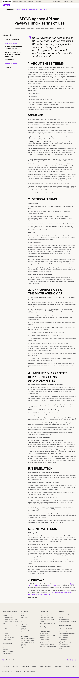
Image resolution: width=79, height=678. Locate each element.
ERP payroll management (27, 640)
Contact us (61, 648)
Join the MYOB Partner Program (48, 646)
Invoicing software (7, 653)
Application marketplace (65, 614)
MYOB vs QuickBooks (8, 637)
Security (74, 666)
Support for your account (65, 628)
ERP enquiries (24, 647)
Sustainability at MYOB (64, 646)
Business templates (64, 631)
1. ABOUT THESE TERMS (12, 39)
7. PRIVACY (8, 67)
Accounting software (7, 646)
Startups (23, 626)
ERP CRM (23, 644)
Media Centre (25, 666)
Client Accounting (44, 641)
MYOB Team (24, 617)
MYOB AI (4, 628)
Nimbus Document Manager (47, 644)
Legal (67, 666)
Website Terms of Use (45, 666)
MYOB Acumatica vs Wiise (47, 615)
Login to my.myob (63, 641)
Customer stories (63, 637)
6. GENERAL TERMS (11, 63)
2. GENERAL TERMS (11, 43)
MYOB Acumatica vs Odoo (47, 617)
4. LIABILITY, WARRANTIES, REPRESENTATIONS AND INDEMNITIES (13, 54)
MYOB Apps (24, 611)
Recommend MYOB (45, 637)
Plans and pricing (6, 614)
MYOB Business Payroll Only (9, 619)
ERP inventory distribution (27, 642)
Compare (5, 633)
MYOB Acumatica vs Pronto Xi (47, 623)
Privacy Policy (51, 585)
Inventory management (8, 651)
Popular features (7, 643)
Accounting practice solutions (47, 635)
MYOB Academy (63, 639)
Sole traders (24, 624)
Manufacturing (25, 630)
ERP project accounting (27, 646)
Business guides (63, 630)
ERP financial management (28, 638)
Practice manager (44, 639)
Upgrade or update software (66, 642)
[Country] (10, 660)
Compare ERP (44, 611)
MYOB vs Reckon (6, 639)
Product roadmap (63, 644)
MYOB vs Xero (6, 635)
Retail (22, 631)
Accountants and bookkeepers (45, 632)
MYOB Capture (25, 614)
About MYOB (5, 666)
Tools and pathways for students (67, 633)
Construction (24, 628)
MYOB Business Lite (7, 615)
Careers (34, 666)
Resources (15, 666)
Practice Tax (43, 642)
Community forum (63, 635)
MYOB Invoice (24, 615)
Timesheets (5, 649)
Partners (61, 611)
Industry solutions (26, 622)
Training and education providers (67, 621)
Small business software (9, 611)
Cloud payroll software (8, 647)
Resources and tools (65, 625)
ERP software (25, 636)
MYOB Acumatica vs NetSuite (47, 614)
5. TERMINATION (10, 60)
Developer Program (64, 619)
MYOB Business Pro (7, 617)
